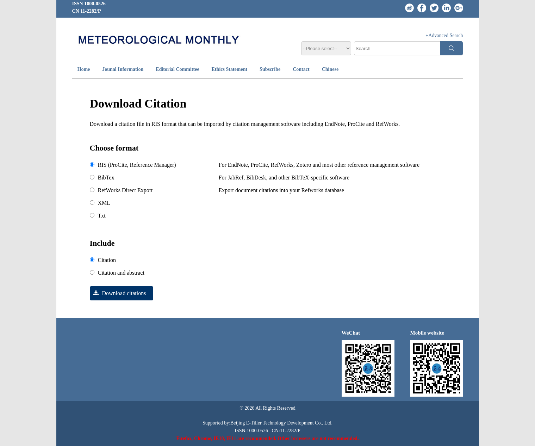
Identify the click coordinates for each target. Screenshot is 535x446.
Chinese (330, 69)
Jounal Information (122, 69)
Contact (301, 69)
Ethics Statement (230, 69)
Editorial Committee (177, 69)
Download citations (118, 293)
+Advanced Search (444, 35)
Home (83, 69)
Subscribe (270, 69)
